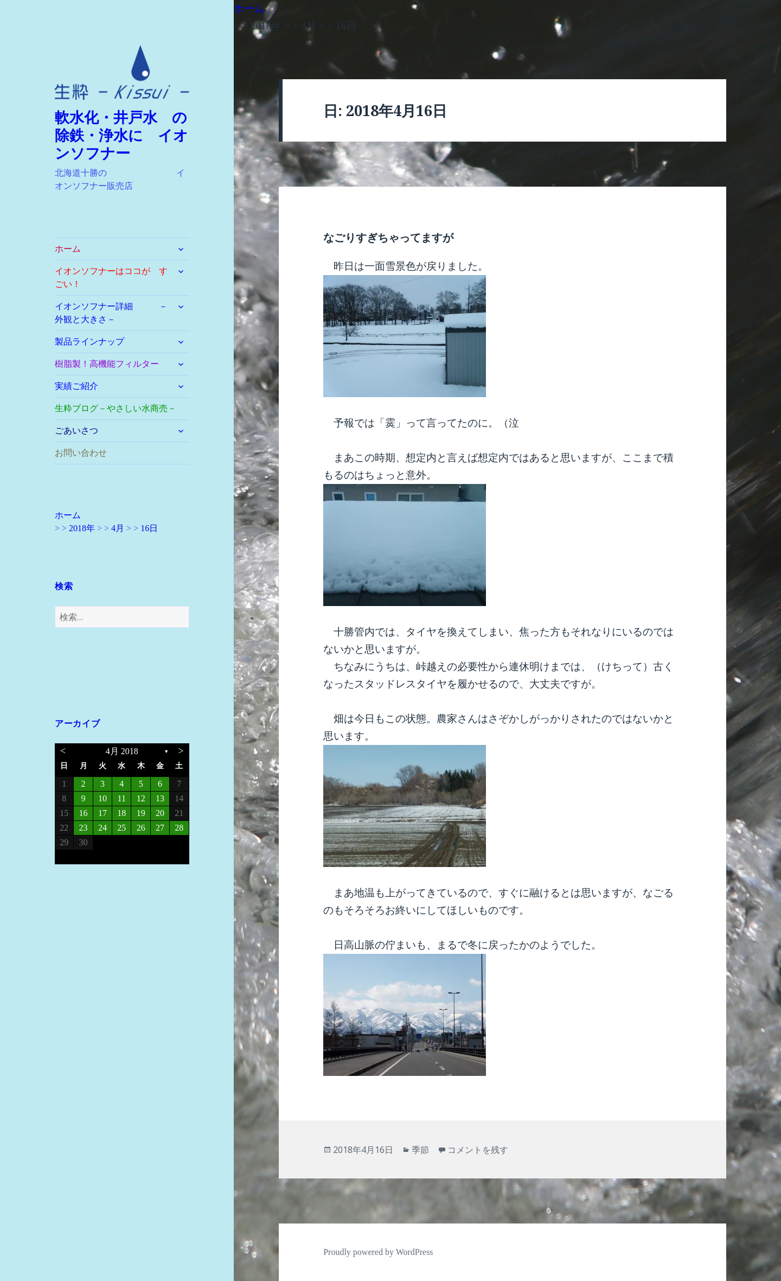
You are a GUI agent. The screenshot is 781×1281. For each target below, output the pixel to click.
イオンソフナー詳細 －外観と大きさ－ (111, 313)
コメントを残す (477, 1150)
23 (83, 827)
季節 (420, 1150)
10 (102, 798)
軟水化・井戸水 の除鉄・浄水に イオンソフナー (121, 136)
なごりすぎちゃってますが (388, 238)
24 (102, 827)
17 (102, 813)
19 (141, 813)
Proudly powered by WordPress (378, 1252)
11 (122, 798)
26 (141, 827)
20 (160, 813)
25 (121, 827)
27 (160, 827)
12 (141, 798)
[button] (122, 72)
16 (83, 813)
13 (160, 798)
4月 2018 (122, 751)
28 (179, 827)
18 (121, 813)
